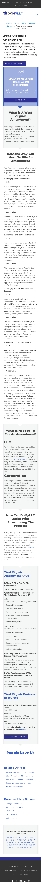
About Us (28, 866)
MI (7, 842)
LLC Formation (11, 818)
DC (28, 837)
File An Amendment (14, 63)
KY (22, 840)
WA (21, 847)
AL (8, 837)
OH (15, 845)
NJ (30, 842)
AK (11, 837)
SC (29, 845)
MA (34, 840)
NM (33, 842)
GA (7, 840)
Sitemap (26, 874)
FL (33, 837)
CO (22, 837)
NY (7, 845)
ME (28, 840)
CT (25, 837)
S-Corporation (11, 814)
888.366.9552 (22, 6)
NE (22, 842)
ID (11, 840)
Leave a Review (10, 870)
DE (30, 837)
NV (24, 842)
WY (30, 847)
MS (13, 842)
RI (26, 845)
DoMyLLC (31, 547)
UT (13, 847)
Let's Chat (20, 100)
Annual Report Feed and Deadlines (19, 779)
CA (19, 837)
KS (20, 840)
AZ (14, 837)
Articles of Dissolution (14, 807)
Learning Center (16, 2)
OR (21, 845)
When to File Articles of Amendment (20, 772)
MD (30, 840)
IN (15, 840)
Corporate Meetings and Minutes (18, 783)
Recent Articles (28, 2)
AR (16, 837)
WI (28, 847)
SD (31, 845)
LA (25, 840)
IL (13, 840)
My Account (6, 2)
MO (16, 842)
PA (24, 845)
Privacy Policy (32, 870)
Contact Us (21, 870)
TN (34, 845)
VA (18, 847)
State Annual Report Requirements (19, 776)
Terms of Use (16, 874)
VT (15, 847)
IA (17, 840)
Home (11, 866)
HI (9, 840)
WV (24, 847)
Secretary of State (18, 459)
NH (27, 842)
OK (18, 845)
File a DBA (10, 811)
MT (19, 842)
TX (10, 847)
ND (12, 845)
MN (10, 842)
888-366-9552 (24, 729)
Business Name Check (14, 786)
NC (10, 845)
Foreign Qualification (14, 804)
